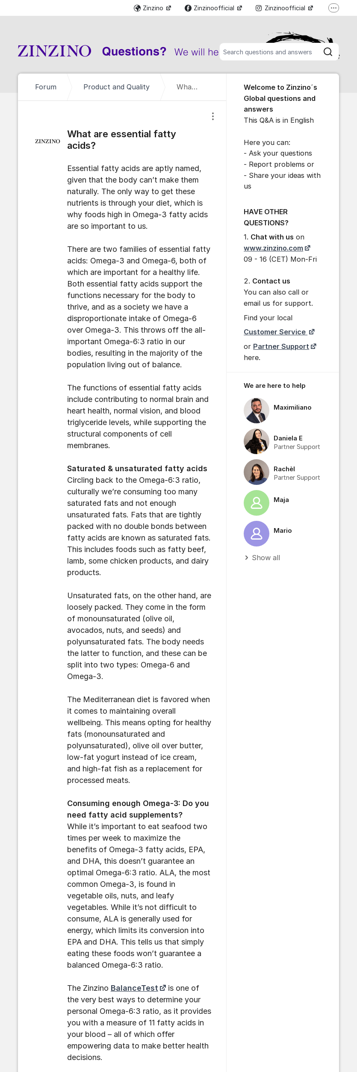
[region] (283, 472)
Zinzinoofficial (210, 8)
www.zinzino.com (273, 248)
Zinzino (149, 8)
